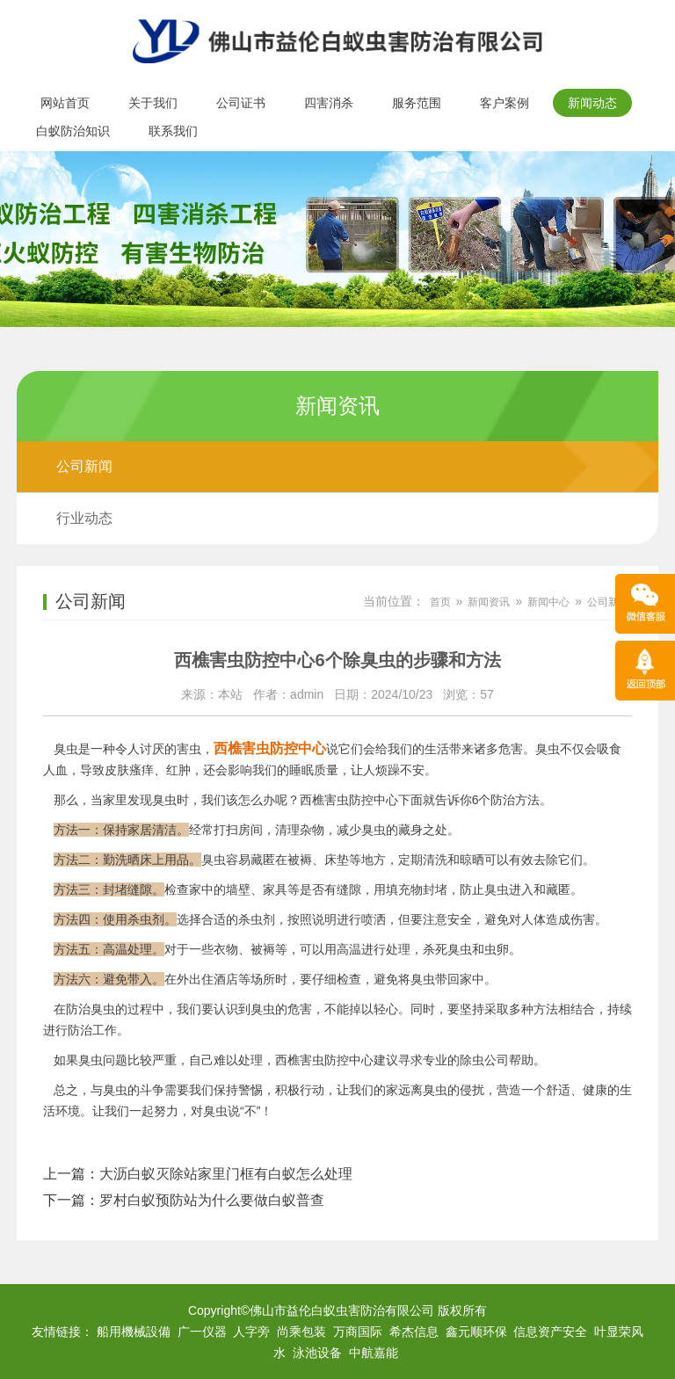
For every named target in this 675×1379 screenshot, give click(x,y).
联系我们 (173, 131)
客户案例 (504, 103)
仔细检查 (336, 979)
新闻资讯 (489, 602)
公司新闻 (84, 466)
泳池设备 (317, 1353)
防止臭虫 (484, 889)
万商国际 (357, 1332)
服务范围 (416, 103)
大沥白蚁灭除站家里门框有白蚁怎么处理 (225, 1173)
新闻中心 (548, 602)
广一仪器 (202, 1332)
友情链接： (62, 1332)
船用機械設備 (134, 1332)
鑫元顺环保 (476, 1332)
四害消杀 (328, 103)
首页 (440, 602)
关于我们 (153, 103)
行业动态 (84, 518)
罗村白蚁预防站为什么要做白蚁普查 (211, 1200)
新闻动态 (592, 103)
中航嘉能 (373, 1353)
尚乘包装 (301, 1332)
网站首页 (65, 103)
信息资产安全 (550, 1332)
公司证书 (240, 103)
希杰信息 (414, 1332)
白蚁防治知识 (73, 131)
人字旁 (251, 1332)
